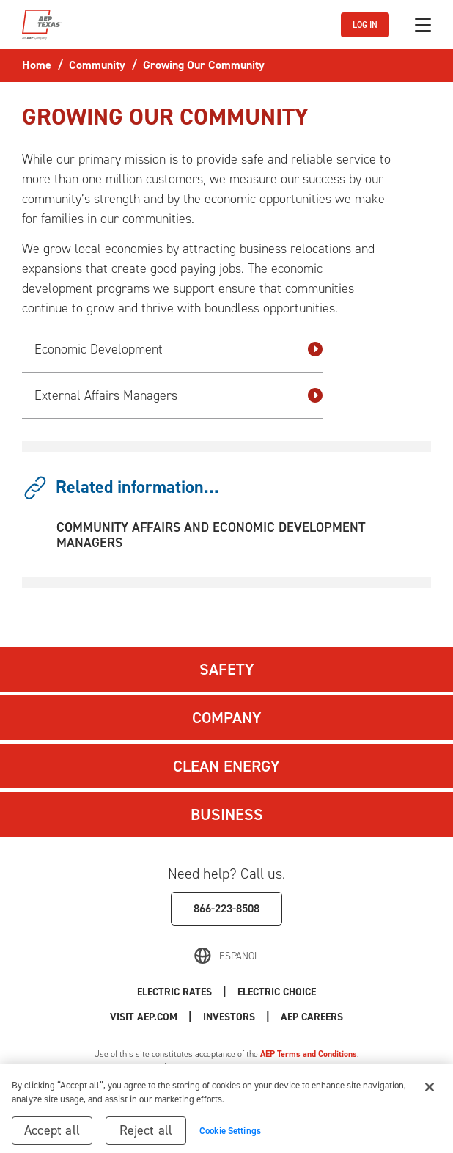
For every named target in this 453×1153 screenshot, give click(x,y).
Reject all (146, 1134)
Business (227, 814)
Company (227, 717)
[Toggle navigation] (423, 25)
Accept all (52, 1134)
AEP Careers (312, 1017)
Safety (226, 669)
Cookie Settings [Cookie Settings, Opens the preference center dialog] (230, 1135)
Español (239, 956)
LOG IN (365, 25)
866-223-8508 (226, 908)
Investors (229, 1017)
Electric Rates (174, 992)
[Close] (429, 1091)
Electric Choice (276, 992)
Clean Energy (226, 766)
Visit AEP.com (143, 1017)
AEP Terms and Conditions (308, 1054)
